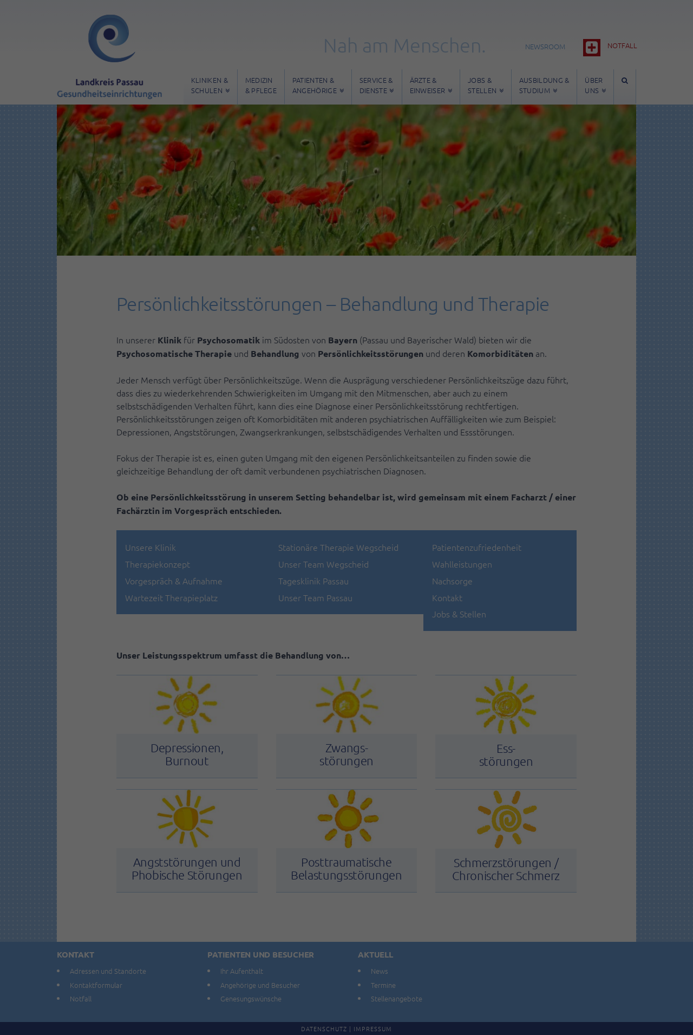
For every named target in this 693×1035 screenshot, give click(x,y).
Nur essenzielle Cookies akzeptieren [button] (346, 619)
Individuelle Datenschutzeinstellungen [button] (346, 651)
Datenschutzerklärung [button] (352, 674)
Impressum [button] (402, 674)
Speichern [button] (346, 587)
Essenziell (230, 517)
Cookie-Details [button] (297, 674)
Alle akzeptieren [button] (346, 555)
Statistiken (332, 517)
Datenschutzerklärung (278, 481)
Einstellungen (229, 491)
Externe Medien (445, 517)
